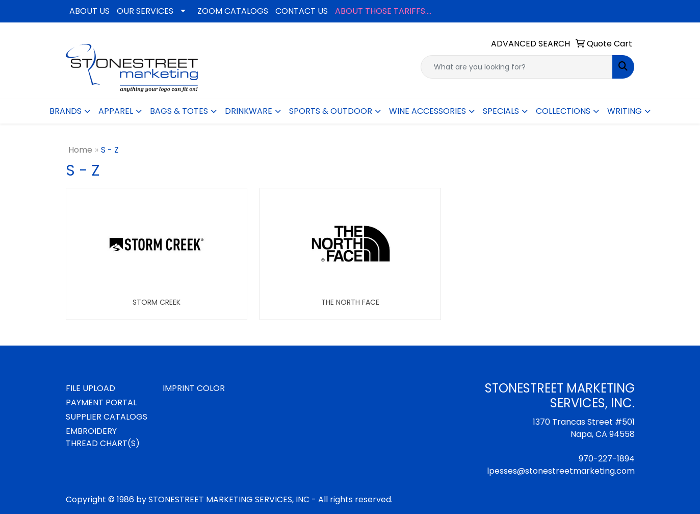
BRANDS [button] (65, 111)
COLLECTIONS (563, 111)
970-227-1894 (607, 458)
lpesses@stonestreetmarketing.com (561, 471)
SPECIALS (501, 111)
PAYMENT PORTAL (101, 402)
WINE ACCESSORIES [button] (427, 111)
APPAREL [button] (115, 111)
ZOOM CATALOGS (232, 11)
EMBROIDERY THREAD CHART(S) (103, 437)
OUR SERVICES (145, 11)
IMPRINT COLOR (194, 388)
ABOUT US (89, 11)
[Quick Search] (517, 67)
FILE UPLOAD (90, 388)
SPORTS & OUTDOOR (330, 111)
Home (80, 150)
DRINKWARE (248, 111)
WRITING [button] (624, 111)
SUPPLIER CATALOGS (106, 417)
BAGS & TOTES (179, 111)
